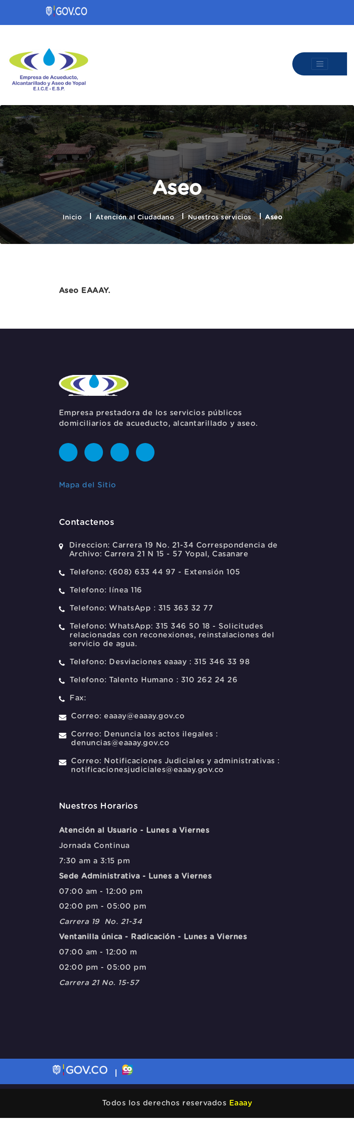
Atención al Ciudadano (135, 217)
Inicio (72, 217)
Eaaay (240, 1103)
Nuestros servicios (219, 217)
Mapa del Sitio (87, 485)
